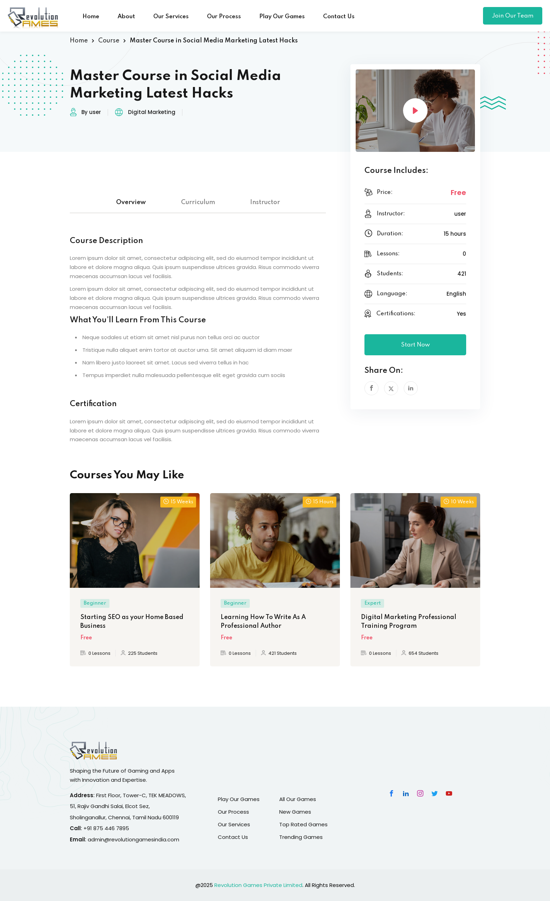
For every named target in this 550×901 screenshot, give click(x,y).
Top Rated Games (303, 824)
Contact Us (339, 17)
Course (108, 41)
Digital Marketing (151, 112)
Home (90, 17)
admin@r (99, 839)
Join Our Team (513, 16)
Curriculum (198, 202)
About (126, 17)
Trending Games (301, 837)
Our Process (224, 17)
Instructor (265, 202)
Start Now (415, 345)
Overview (131, 202)
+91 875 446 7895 (106, 828)
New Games (295, 811)
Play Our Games (282, 17)
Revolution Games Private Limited (258, 885)
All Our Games (297, 799)
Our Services (171, 17)
